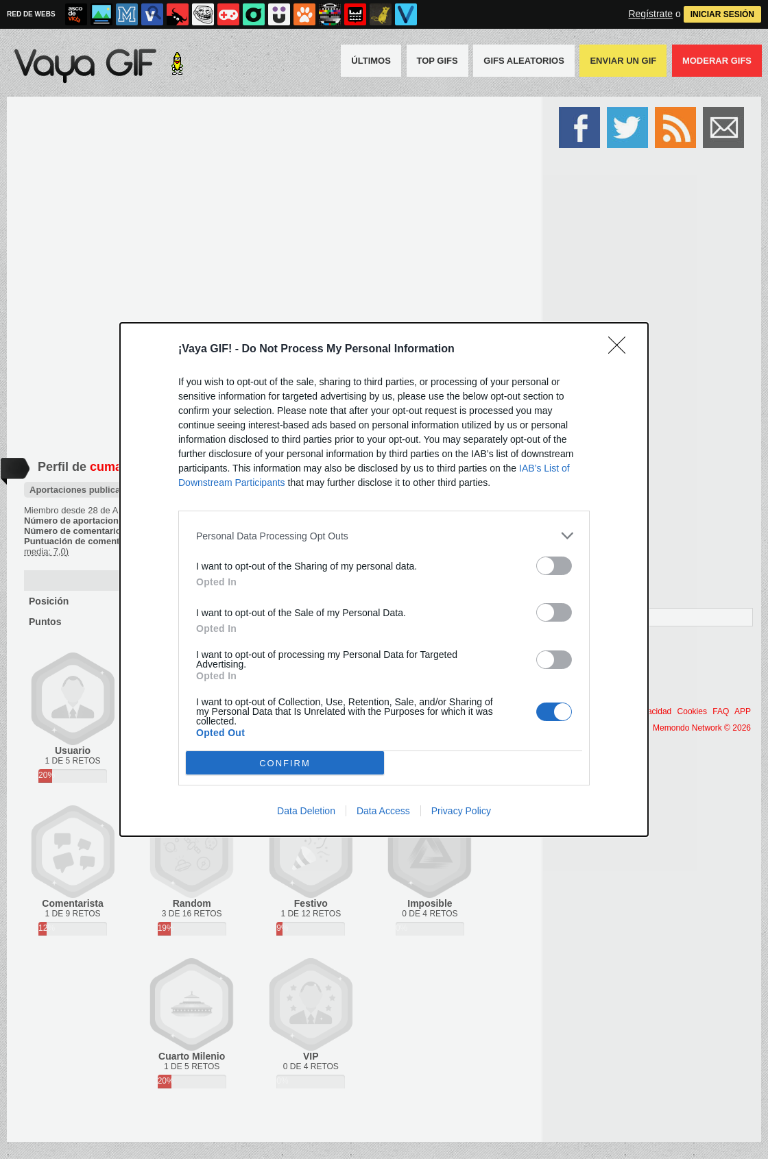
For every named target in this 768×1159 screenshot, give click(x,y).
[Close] (621, 350)
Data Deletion (306, 810)
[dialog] (384, 579)
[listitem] (384, 535)
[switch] (554, 566)
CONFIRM (285, 763)
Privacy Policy (461, 810)
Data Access (383, 810)
